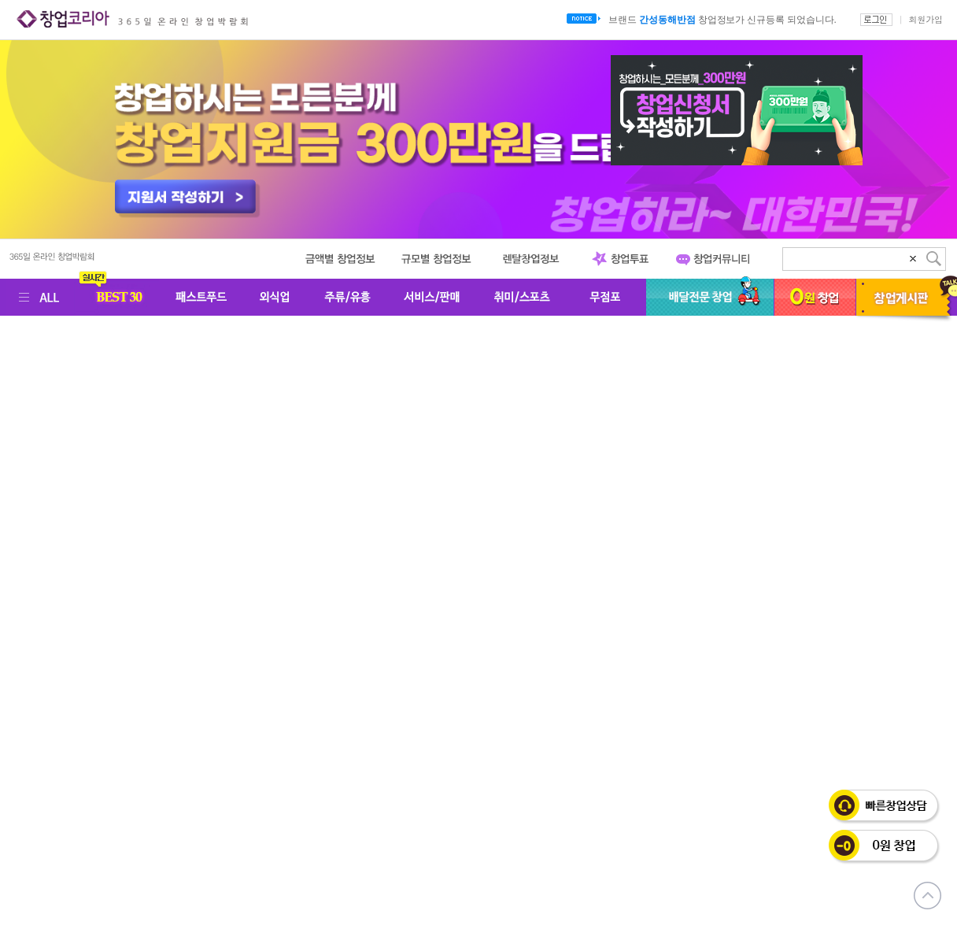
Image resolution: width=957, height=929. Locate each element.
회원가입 (925, 19)
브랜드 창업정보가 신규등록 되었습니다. (722, 19)
